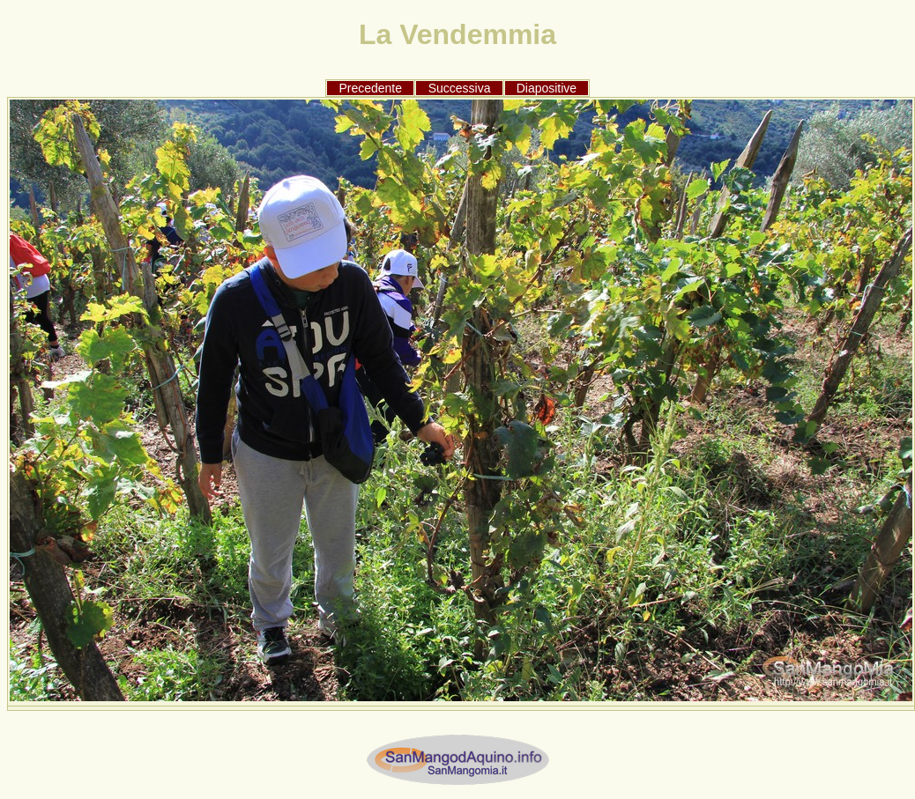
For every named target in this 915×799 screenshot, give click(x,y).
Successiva (459, 88)
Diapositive (547, 88)
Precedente (370, 88)
